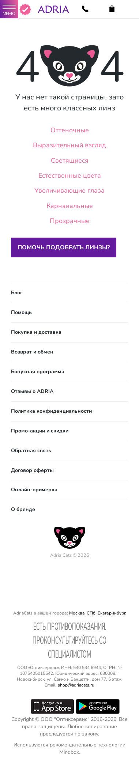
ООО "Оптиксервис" (65, 719)
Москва (76, 613)
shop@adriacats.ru (76, 685)
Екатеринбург (111, 613)
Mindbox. (69, 752)
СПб (91, 613)
